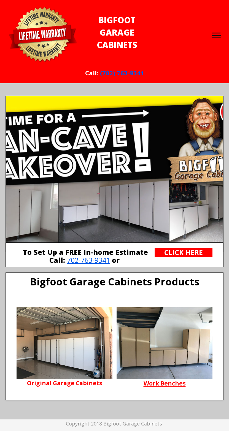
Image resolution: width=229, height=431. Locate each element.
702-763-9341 (88, 260)
